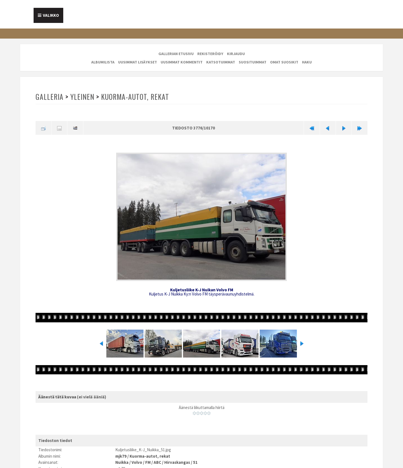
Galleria (50, 96)
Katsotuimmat (220, 62)
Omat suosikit (284, 62)
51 (195, 462)
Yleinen (82, 96)
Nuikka (121, 462)
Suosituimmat (252, 62)
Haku (307, 62)
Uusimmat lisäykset (137, 62)
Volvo (137, 462)
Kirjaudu (236, 53)
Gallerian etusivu (176, 53)
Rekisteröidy (210, 53)
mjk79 (120, 456)
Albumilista (102, 62)
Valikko (51, 15)
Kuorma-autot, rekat (135, 96)
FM (148, 462)
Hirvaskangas (177, 462)
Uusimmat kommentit (182, 62)
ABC (157, 462)
